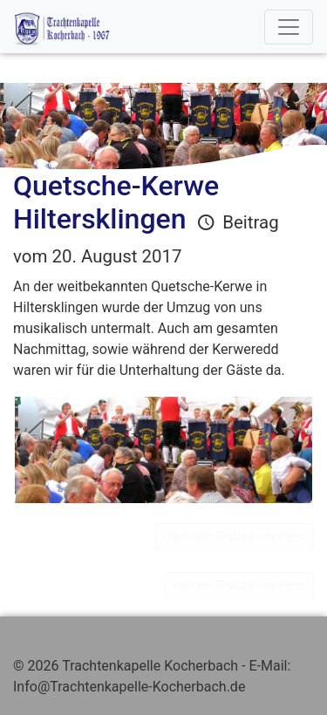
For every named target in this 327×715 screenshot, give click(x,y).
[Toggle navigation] (288, 27)
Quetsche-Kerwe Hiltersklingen (116, 202)
